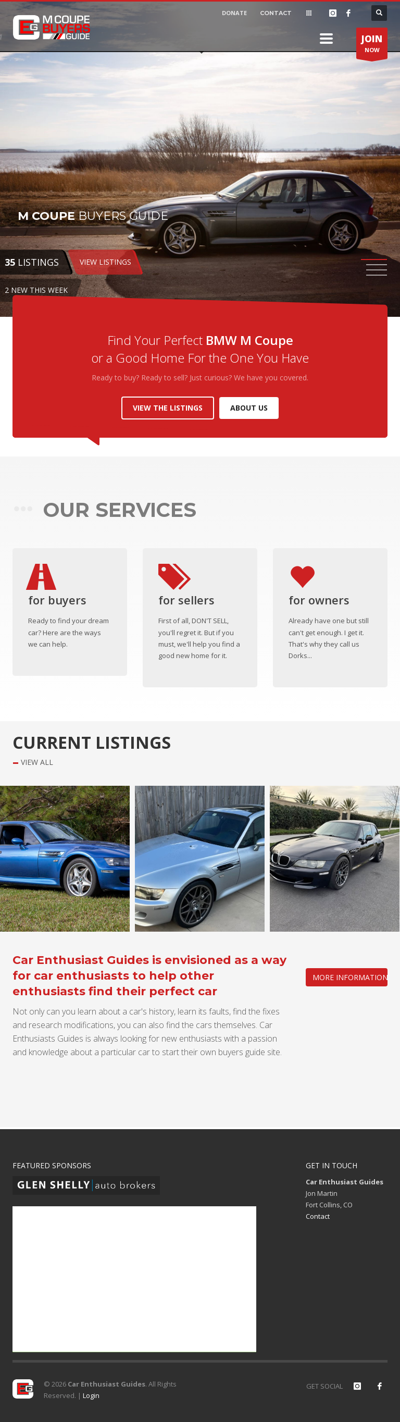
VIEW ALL (37, 762)
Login (91, 1395)
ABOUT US (249, 408)
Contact (318, 1216)
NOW (372, 46)
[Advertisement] (134, 1279)
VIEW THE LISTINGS (168, 408)
